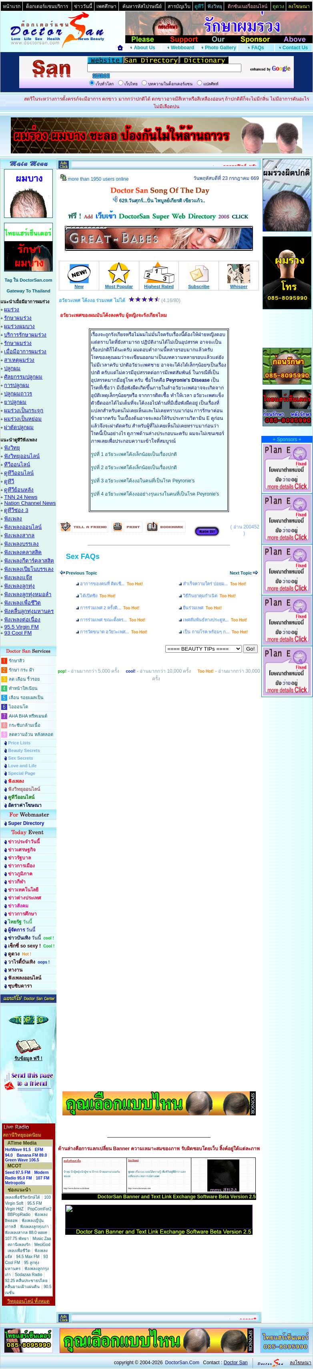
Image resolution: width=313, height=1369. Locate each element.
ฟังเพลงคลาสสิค (23, 552)
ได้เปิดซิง (98, 595)
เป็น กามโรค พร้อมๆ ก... (215, 631)
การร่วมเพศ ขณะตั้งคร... (112, 619)
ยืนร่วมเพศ (202, 607)
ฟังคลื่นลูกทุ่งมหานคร (29, 611)
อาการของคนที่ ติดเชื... (111, 583)
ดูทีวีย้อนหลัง (19, 490)
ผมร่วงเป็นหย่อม (23, 419)
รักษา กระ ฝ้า (21, 669)
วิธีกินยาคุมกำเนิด (209, 595)
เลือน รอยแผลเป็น (26, 697)
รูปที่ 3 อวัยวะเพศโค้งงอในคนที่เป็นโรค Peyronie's (143, 481)
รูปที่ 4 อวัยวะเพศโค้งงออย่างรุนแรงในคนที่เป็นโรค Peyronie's (155, 494)
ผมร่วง (11, 309)
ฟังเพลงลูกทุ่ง (19, 586)
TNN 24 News (20, 497)
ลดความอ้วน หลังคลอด (31, 734)
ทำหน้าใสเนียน (23, 688)
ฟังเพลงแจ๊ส (18, 578)
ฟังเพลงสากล (19, 535)
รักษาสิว (16, 660)
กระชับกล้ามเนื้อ (24, 725)
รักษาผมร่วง (18, 318)
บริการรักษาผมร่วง (25, 335)
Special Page (21, 773)
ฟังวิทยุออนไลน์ (22, 456)
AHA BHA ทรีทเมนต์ (28, 716)
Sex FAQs (83, 556)
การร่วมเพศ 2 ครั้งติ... (110, 607)
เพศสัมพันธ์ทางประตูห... (215, 619)
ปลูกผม (12, 368)
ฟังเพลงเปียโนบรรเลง (29, 569)
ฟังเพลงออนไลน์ (23, 527)
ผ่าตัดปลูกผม (19, 427)
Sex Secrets (20, 758)
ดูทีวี (9, 481)
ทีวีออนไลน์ (17, 465)
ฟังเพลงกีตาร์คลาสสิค (29, 561)
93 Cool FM (18, 633)
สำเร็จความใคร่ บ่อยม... (214, 583)
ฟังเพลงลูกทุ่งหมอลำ (27, 594)
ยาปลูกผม (15, 402)
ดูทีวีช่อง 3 (16, 510)
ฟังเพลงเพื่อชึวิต (22, 603)
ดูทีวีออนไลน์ (19, 473)
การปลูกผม (16, 385)
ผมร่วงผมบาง (19, 326)
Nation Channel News (30, 503)
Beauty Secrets (24, 750)
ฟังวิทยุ (12, 448)
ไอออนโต (18, 706)
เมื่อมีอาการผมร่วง (25, 352)
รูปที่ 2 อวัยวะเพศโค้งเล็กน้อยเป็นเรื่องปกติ (134, 467)
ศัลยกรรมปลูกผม (23, 377)
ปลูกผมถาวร (18, 394)
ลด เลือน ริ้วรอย (24, 679)
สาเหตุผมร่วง (19, 360)
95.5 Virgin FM (21, 627)
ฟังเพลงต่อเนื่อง (22, 620)
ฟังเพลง (13, 519)
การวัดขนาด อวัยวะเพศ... (113, 631)
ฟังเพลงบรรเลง (21, 544)
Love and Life (22, 765)
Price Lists (19, 742)
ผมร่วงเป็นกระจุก (23, 410)
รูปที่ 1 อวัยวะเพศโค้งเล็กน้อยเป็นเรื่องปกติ (134, 454)
